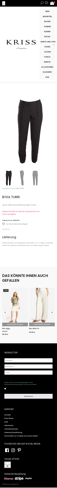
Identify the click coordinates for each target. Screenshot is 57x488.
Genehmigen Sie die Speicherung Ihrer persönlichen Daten (26, 380)
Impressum (8, 426)
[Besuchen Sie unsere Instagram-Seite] (13, 450)
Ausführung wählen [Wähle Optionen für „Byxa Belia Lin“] (42, 324)
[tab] (28, 229)
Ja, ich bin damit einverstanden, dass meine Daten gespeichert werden (23, 389)
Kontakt (7, 415)
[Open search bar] (41, 2)
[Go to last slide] (5, 312)
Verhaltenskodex (11, 429)
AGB (6, 422)
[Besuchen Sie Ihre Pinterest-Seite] (19, 450)
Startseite (5, 188)
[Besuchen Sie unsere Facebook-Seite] (7, 450)
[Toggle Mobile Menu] (54, 44)
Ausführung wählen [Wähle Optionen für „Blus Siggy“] (15, 324)
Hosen (12, 188)
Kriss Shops (8, 419)
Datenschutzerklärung (13, 433)
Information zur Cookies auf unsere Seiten (21, 436)
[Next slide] (51, 312)
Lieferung (6, 229)
